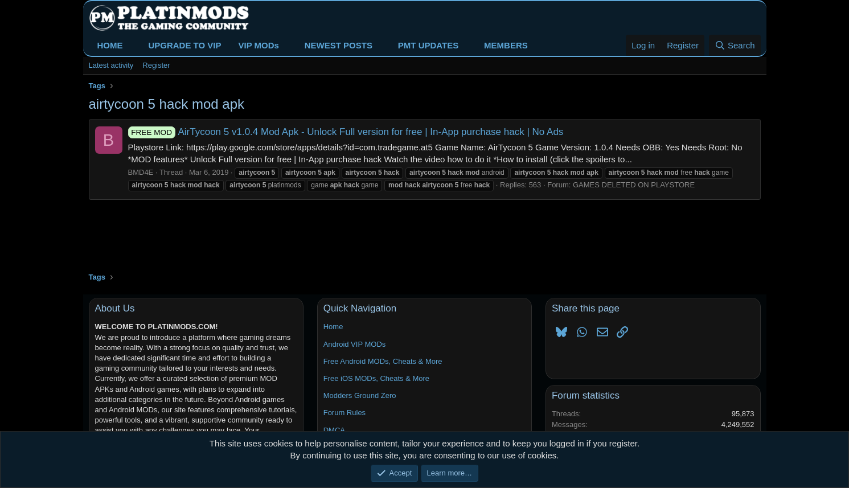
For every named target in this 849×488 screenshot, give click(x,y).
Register (156, 65)
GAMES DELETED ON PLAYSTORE (634, 185)
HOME (110, 45)
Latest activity (111, 65)
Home (333, 326)
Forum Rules (344, 412)
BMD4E (141, 172)
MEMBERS (506, 45)
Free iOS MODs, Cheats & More (376, 378)
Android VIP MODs (354, 344)
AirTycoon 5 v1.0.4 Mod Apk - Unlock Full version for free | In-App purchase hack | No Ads (346, 131)
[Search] (735, 45)
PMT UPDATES (428, 45)
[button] (132, 45)
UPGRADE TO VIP (184, 45)
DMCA (334, 430)
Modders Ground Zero (359, 395)
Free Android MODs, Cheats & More (382, 361)
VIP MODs (258, 45)
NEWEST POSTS (338, 45)
